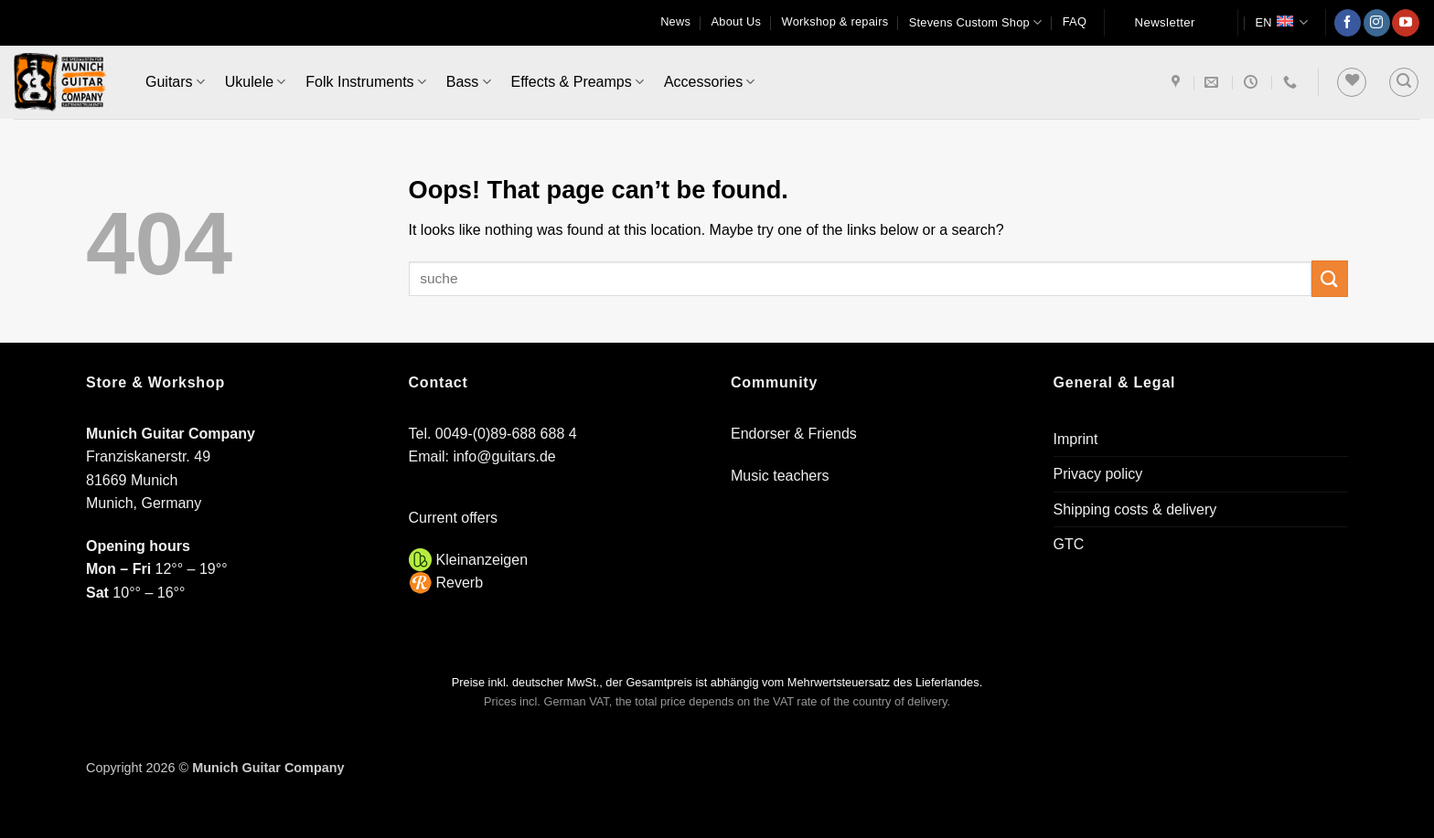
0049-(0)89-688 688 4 (506, 433)
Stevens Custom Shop (976, 22)
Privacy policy (1098, 474)
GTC (1069, 544)
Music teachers (780, 475)
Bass (468, 81)
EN (1281, 22)
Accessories (709, 81)
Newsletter (1165, 22)
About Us (737, 21)
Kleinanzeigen (482, 560)
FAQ (1074, 21)
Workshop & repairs (835, 21)
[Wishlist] (1351, 82)
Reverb (460, 582)
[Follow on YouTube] (1405, 23)
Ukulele (255, 81)
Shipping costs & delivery (1135, 509)
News (675, 21)
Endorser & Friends (794, 433)
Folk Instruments (365, 81)
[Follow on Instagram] (1377, 23)
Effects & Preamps (577, 81)
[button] (1403, 82)
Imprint (1076, 439)
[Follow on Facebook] (1347, 23)
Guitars (175, 81)
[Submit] (1329, 278)
